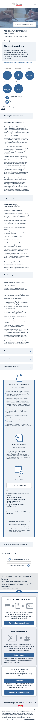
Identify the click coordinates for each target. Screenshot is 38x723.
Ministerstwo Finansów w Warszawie (15, 32)
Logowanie (19, 680)
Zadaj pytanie (19, 655)
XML (35, 703)
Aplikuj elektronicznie (19, 485)
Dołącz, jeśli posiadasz (19, 446)
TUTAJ (3, 109)
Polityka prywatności (26, 703)
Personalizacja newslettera (19, 623)
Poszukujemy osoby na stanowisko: (15, 41)
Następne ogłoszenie (18, 566)
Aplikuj (19, 478)
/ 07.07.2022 (24, 24)
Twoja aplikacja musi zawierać (19, 386)
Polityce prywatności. (29, 719)
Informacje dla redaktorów (19, 692)
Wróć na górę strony (19, 591)
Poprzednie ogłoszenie (20, 559)
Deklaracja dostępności (10, 703)
